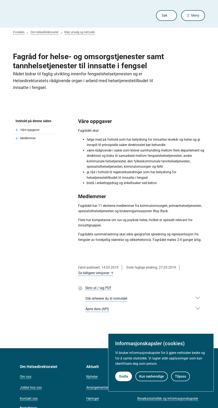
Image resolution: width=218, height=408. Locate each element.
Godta (123, 376)
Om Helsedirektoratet (44, 32)
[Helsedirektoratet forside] (43, 15)
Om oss (25, 377)
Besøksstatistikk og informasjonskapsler (167, 399)
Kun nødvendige (151, 376)
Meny (195, 15)
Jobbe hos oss (31, 387)
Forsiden (18, 32)
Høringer (92, 399)
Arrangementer (97, 387)
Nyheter (92, 377)
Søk (164, 15)
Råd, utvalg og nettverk (79, 32)
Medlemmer (28, 138)
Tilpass (180, 376)
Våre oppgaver (30, 130)
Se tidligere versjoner (93, 273)
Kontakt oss (29, 399)
